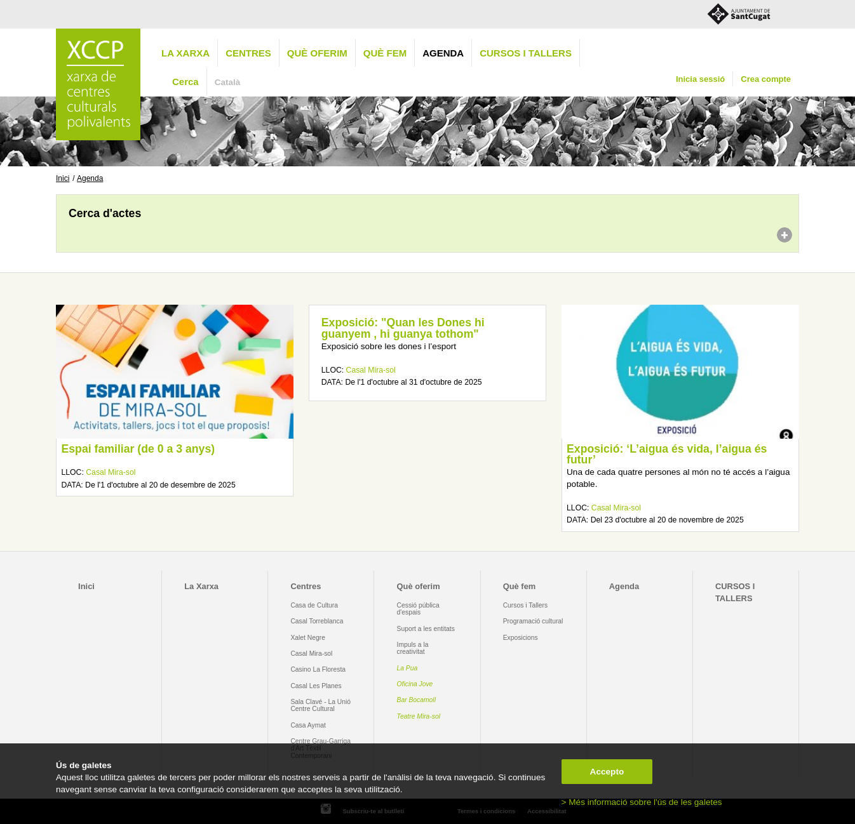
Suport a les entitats (426, 628)
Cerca (185, 81)
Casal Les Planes (315, 685)
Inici (62, 178)
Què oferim (317, 53)
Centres (248, 53)
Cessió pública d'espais (418, 609)
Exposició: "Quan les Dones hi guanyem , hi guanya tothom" (403, 328)
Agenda (443, 53)
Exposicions (520, 637)
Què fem (385, 53)
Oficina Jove (415, 684)
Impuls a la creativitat (413, 648)
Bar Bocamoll (416, 699)
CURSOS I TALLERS (526, 53)
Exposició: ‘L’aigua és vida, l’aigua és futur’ (667, 454)
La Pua (407, 668)
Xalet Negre (307, 637)
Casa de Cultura (314, 605)
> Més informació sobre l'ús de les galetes (642, 802)
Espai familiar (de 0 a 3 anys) (138, 448)
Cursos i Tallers (525, 605)
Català (228, 82)
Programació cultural (533, 621)
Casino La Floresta (318, 669)
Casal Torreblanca (316, 621)
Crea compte (766, 79)
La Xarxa (185, 53)
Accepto (607, 771)
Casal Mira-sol (110, 472)
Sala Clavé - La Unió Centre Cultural (320, 705)
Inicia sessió (700, 79)
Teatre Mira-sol (419, 716)
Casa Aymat (308, 725)
